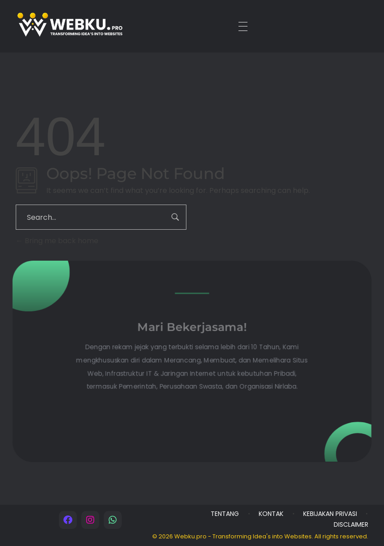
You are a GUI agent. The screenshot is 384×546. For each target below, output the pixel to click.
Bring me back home (57, 241)
